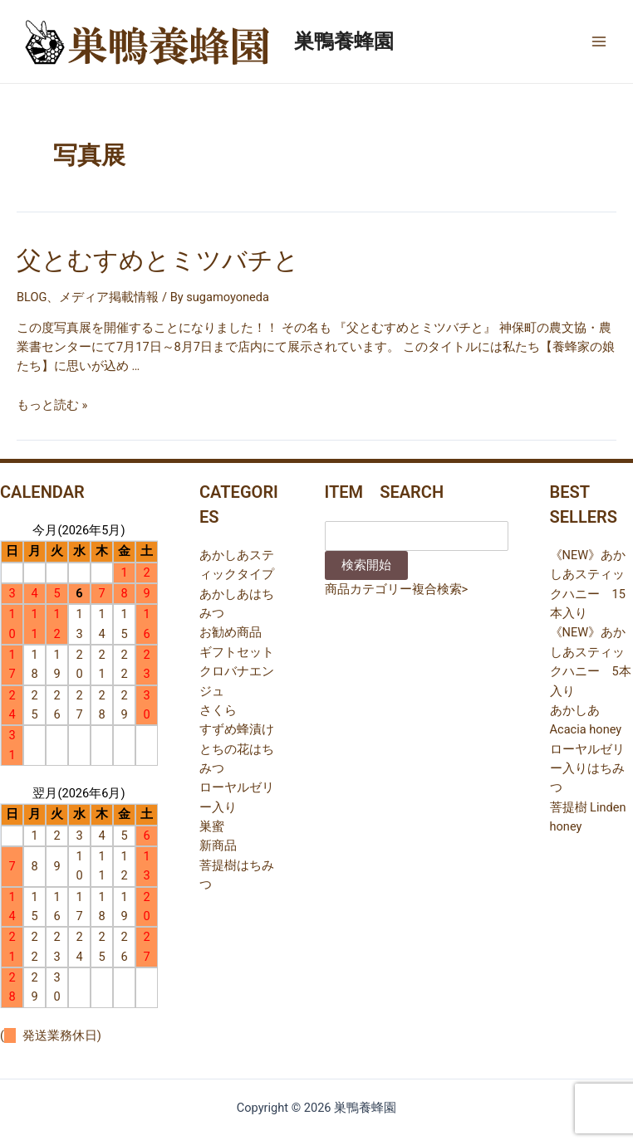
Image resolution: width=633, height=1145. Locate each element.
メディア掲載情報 (109, 297)
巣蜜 (211, 826)
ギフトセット (236, 652)
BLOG (32, 297)
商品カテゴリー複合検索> (397, 589)
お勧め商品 (230, 632)
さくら (218, 710)
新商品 (218, 845)
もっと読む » (52, 404)
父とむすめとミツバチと (158, 260)
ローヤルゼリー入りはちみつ (587, 769)
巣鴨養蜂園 (344, 41)
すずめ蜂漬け (236, 729)
